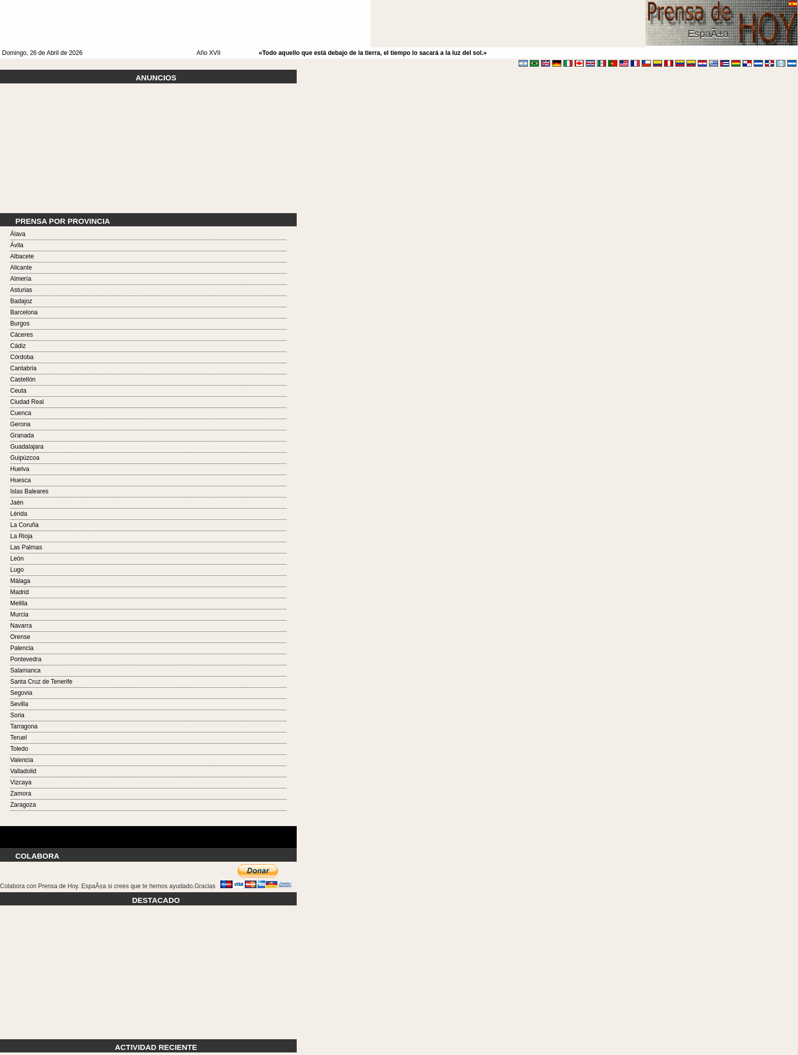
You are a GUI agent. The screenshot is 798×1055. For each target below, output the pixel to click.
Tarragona (24, 726)
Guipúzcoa (24, 457)
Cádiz (18, 345)
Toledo (19, 748)
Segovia (21, 692)
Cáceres (21, 334)
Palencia (22, 648)
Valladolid (23, 771)
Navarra (21, 625)
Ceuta (18, 390)
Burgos (20, 323)
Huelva (19, 469)
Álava (17, 234)
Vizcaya (21, 782)
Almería (20, 278)
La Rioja (21, 536)
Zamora (20, 793)
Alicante (21, 267)
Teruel (18, 737)
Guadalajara (26, 446)
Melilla (18, 603)
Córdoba (22, 357)
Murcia (19, 614)
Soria (17, 715)
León (17, 558)
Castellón (23, 379)
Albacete (22, 256)
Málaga (20, 580)
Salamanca (25, 670)
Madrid (19, 592)
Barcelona (24, 312)
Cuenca (20, 413)
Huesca (20, 480)
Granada (22, 435)
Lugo (17, 569)
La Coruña (24, 525)
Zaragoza (23, 804)
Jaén (16, 502)
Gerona (20, 424)
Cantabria (23, 368)
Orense (20, 636)
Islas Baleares (29, 491)
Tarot (148, 831)
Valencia (21, 760)
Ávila (16, 245)
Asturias (21, 290)
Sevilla (19, 704)
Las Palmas (26, 547)
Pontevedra (25, 659)
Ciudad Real (27, 401)
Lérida (18, 513)
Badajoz (21, 301)
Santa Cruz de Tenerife (41, 681)
